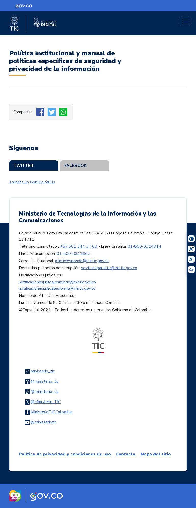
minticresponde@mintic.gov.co (82, 261)
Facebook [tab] (75, 165)
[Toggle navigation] (185, 21)
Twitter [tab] (23, 165)
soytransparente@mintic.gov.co (109, 268)
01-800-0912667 (73, 253)
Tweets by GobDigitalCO (32, 182)
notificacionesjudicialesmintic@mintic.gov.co (57, 282)
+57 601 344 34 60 (78, 246)
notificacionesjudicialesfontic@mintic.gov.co (57, 288)
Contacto (125, 454)
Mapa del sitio (156, 454)
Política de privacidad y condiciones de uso (65, 454)
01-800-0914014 (144, 246)
